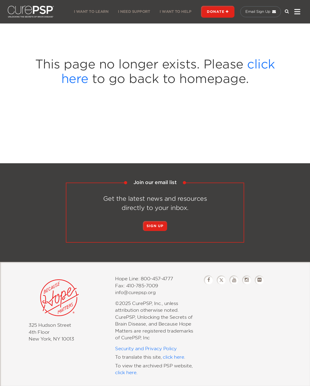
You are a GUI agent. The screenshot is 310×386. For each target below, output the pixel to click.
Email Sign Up (260, 11)
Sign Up (155, 226)
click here (173, 357)
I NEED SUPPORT (134, 11)
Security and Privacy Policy (146, 348)
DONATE (218, 12)
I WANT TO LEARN (91, 11)
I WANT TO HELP (175, 11)
